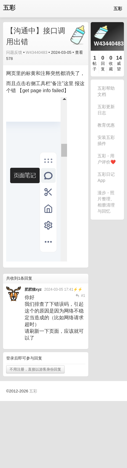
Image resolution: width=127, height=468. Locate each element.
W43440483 (36, 52)
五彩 (9, 8)
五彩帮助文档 (106, 91)
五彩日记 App (106, 177)
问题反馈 (14, 52)
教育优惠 (106, 125)
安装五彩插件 (106, 140)
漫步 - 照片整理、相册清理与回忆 (106, 202)
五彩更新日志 (106, 109)
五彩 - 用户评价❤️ (106, 158)
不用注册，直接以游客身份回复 (35, 369)
